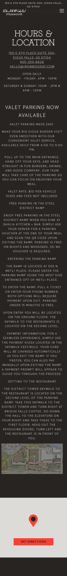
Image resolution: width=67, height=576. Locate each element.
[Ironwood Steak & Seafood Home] (14, 11)
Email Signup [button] (33, 571)
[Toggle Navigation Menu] (62, 10)
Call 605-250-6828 (33, 562)
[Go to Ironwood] (33, 4)
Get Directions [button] (33, 540)
